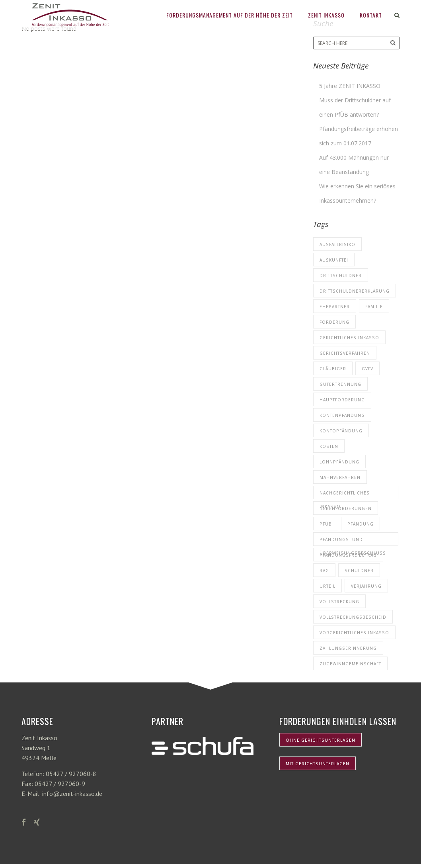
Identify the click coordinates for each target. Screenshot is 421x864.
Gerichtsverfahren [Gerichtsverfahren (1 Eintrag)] (345, 353)
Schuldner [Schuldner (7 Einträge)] (359, 570)
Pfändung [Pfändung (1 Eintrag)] (360, 524)
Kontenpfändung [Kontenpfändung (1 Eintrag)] (342, 415)
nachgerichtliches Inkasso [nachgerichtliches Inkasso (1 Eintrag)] (345, 494)
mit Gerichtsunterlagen (317, 763)
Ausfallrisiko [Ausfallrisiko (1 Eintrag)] (337, 244)
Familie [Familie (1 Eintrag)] (374, 306)
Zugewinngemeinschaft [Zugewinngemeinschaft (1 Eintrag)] (350, 664)
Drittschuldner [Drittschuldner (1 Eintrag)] (341, 275)
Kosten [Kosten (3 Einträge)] (329, 446)
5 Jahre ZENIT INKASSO (349, 86)
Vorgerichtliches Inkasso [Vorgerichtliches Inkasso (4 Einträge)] (354, 632)
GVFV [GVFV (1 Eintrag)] (367, 368)
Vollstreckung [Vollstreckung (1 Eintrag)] (339, 601)
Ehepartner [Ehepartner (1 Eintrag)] (335, 306)
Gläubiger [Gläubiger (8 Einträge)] (333, 368)
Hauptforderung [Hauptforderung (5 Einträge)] (342, 400)
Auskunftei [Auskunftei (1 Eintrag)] (334, 260)
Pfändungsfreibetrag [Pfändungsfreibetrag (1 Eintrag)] (348, 555)
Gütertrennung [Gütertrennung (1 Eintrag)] (340, 384)
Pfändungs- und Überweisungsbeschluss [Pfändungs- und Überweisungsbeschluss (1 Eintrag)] (353, 541)
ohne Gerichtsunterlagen (320, 740)
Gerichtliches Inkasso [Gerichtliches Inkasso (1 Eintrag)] (349, 337)
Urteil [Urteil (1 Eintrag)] (327, 586)
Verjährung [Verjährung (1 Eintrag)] (366, 586)
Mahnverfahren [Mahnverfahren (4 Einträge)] (340, 477)
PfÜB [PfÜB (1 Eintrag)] (326, 524)
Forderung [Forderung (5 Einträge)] (334, 322)
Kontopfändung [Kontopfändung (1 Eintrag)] (341, 431)
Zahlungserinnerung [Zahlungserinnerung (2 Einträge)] (348, 648)
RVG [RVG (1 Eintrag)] (324, 570)
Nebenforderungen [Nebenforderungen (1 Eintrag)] (346, 508)
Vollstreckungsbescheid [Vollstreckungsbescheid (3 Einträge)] (353, 617)
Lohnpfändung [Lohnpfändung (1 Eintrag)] (339, 462)
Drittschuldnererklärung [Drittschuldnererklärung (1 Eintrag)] (355, 291)
